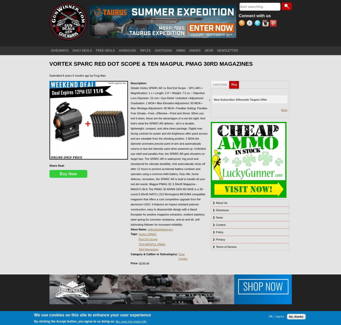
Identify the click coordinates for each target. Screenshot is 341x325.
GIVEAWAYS (60, 50)
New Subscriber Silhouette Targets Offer (240, 99)
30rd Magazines (148, 249)
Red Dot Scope (148, 239)
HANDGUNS (127, 50)
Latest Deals (220, 84)
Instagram (266, 24)
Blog (235, 83)
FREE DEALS (105, 50)
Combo (182, 258)
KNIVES (195, 50)
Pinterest (274, 24)
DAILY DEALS (82, 50)
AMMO (180, 50)
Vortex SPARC (147, 234)
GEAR (209, 50)
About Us (221, 202)
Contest (221, 224)
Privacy (220, 239)
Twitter (258, 24)
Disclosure (222, 210)
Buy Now (68, 174)
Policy (219, 232)
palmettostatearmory (160, 229)
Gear (181, 254)
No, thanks (296, 316)
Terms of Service (226, 246)
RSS (243, 24)
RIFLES (145, 50)
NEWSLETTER (227, 50)
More (284, 110)
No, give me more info (131, 321)
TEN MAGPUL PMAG (152, 244)
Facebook (250, 24)
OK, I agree (276, 316)
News (219, 217)
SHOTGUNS (163, 50)
